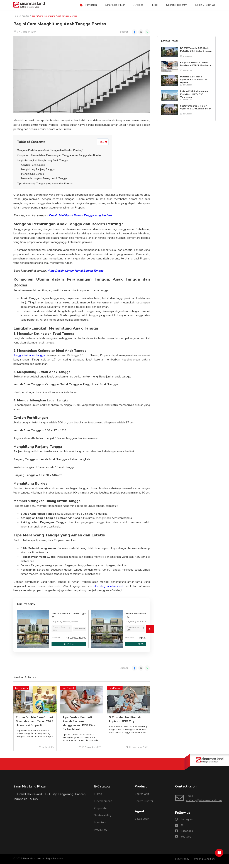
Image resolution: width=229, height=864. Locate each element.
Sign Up (211, 5)
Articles (138, 5)
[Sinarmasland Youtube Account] (183, 836)
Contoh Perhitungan (33, 165)
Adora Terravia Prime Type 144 (141, 615)
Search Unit (142, 794)
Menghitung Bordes (32, 174)
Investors (100, 822)
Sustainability (102, 815)
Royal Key (100, 830)
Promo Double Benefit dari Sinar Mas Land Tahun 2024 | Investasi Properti (34, 721)
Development (103, 801)
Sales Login (142, 819)
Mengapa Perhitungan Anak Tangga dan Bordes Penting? (50, 150)
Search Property (176, 5)
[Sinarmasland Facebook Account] (184, 831)
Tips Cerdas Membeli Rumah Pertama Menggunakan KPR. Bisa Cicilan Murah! (78, 723)
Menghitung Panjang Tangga (38, 169)
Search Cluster (144, 801)
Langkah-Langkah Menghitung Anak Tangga (42, 160)
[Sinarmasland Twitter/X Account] (179, 825)
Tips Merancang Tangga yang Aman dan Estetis (45, 183)
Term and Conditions (204, 859)
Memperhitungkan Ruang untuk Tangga (44, 178)
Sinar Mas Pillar (115, 5)
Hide (103, 142)
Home (16, 15)
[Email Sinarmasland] (195, 798)
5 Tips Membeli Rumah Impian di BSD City (125, 719)
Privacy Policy (181, 859)
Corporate (100, 808)
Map (155, 5)
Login (198, 5)
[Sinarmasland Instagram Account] (184, 819)
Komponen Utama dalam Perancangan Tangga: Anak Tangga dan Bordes (59, 155)
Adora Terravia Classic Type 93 (69, 615)
